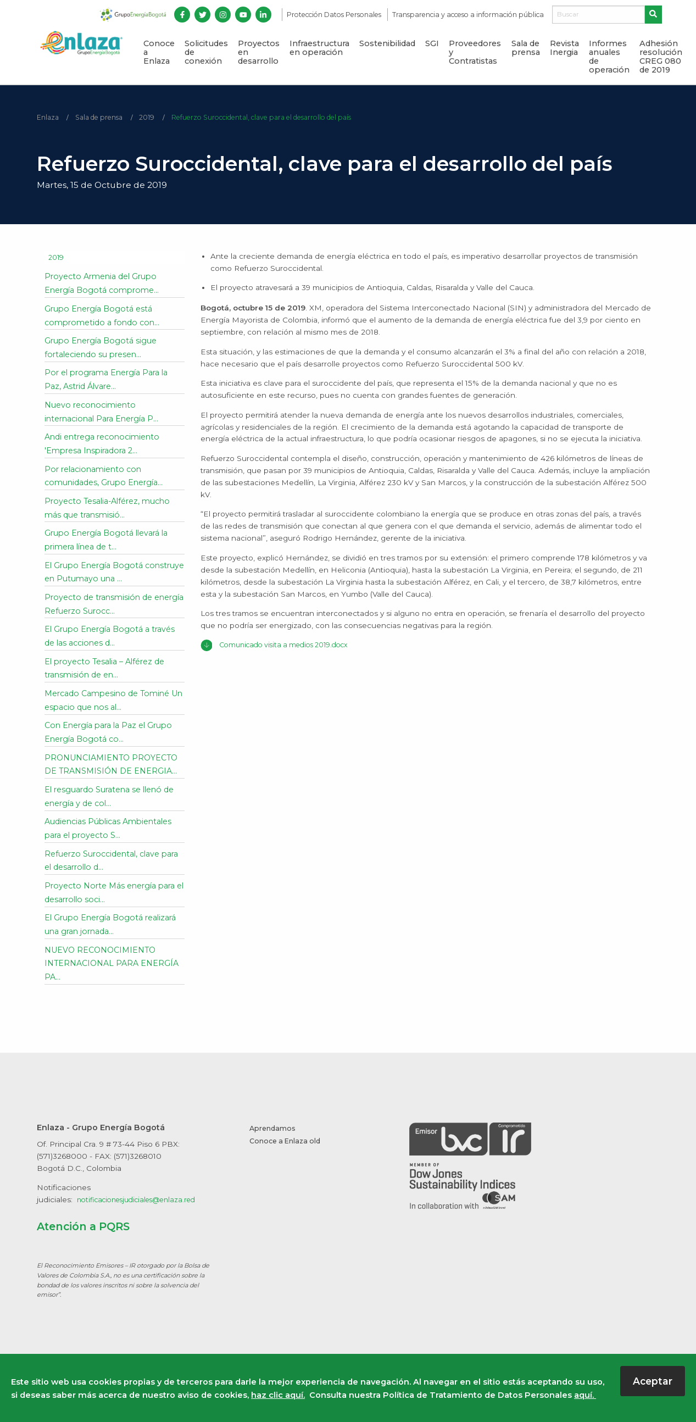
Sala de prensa (525, 47)
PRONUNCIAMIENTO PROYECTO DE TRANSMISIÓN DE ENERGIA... (108, 773)
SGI (432, 43)
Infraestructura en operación (319, 47)
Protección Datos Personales (335, 14)
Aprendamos (273, 1144)
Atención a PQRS (89, 1242)
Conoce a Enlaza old (287, 1156)
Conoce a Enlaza (159, 52)
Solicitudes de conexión (206, 52)
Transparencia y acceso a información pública (468, 14)
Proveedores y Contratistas (475, 52)
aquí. (585, 1395)
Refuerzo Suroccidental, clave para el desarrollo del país (282, 117)
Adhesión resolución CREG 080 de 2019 (660, 56)
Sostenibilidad (387, 43)
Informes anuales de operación (609, 56)
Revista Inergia (564, 47)
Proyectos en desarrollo (259, 52)
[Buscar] (598, 14)
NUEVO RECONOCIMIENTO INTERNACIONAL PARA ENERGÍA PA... (103, 979)
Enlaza (48, 117)
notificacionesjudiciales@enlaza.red (143, 1215)
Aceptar (652, 1381)
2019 (156, 117)
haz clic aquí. (278, 1395)
